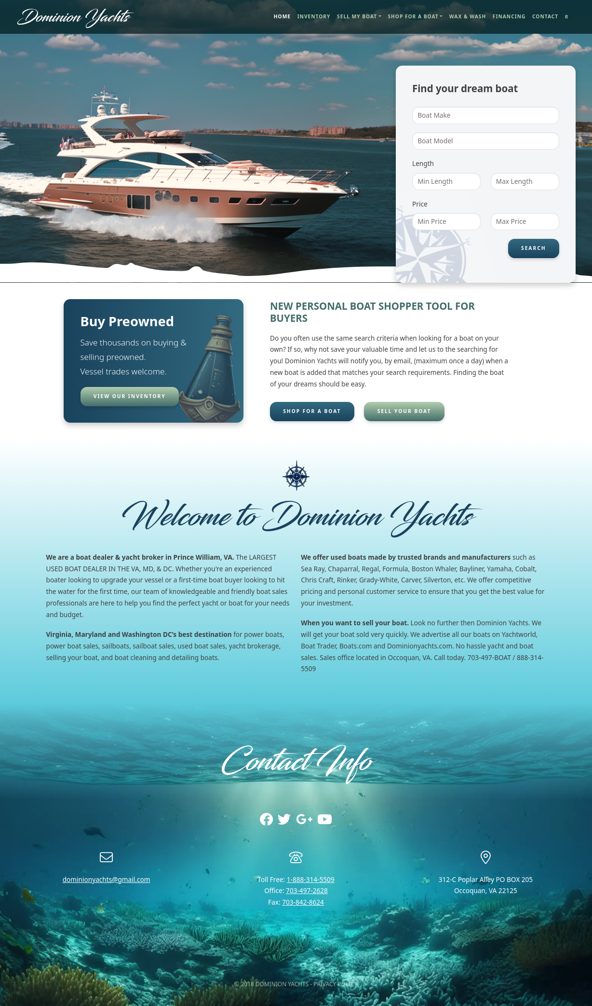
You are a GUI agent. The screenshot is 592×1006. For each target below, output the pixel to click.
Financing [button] (509, 16)
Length (423, 163)
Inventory (314, 16)
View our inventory (130, 396)
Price (420, 203)
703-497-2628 (307, 890)
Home (284, 16)
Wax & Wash (467, 16)
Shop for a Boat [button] (413, 16)
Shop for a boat (312, 410)
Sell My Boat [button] (357, 16)
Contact (545, 16)
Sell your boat (404, 410)
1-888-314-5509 (311, 879)
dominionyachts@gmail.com (106, 879)
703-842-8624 (303, 902)
